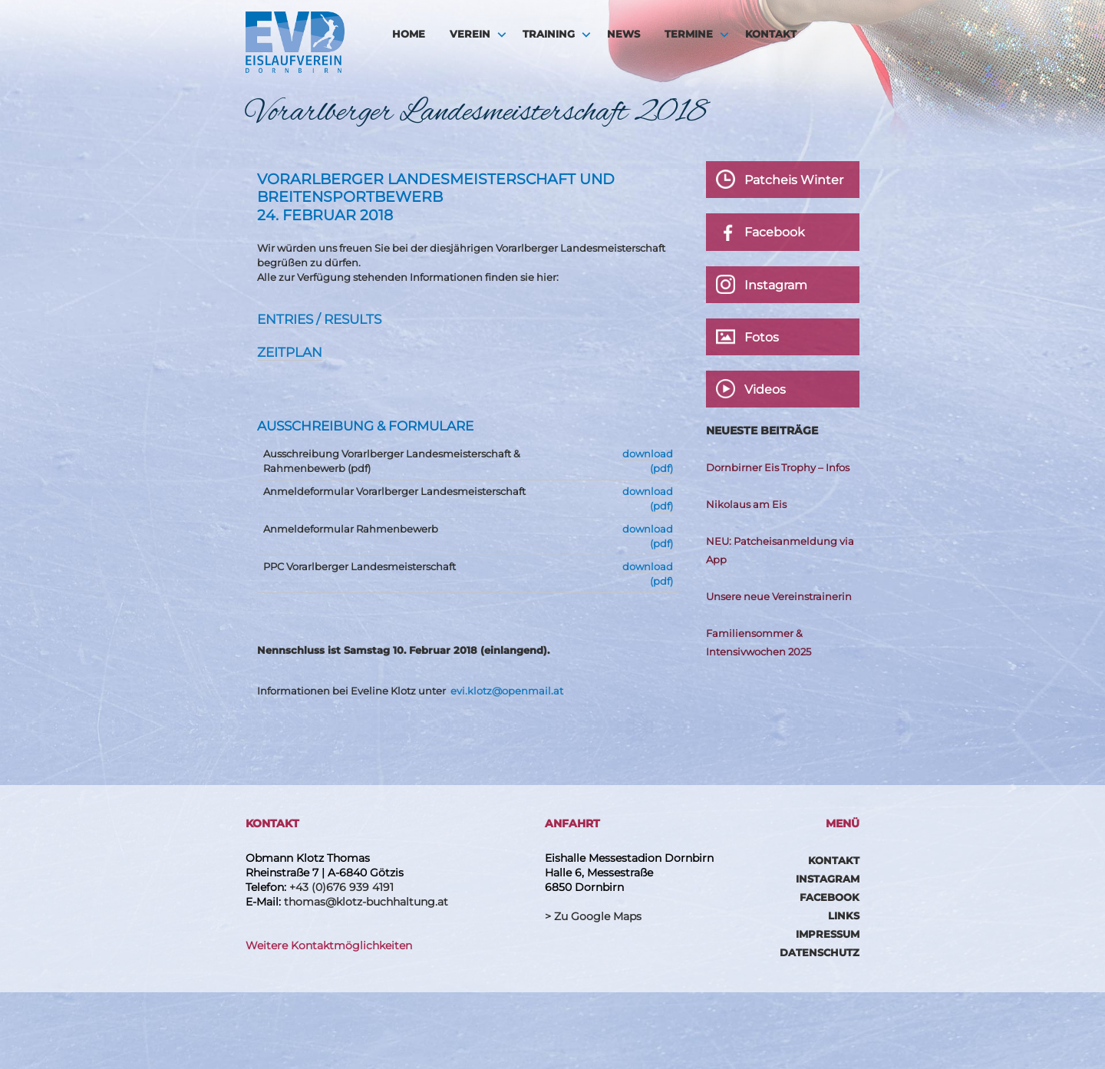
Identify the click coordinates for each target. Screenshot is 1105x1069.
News (623, 34)
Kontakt (771, 34)
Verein (470, 34)
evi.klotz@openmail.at (506, 691)
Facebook (829, 897)
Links (843, 915)
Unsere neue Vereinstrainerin (779, 596)
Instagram (827, 879)
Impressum (827, 934)
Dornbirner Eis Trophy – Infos (777, 467)
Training (549, 34)
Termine (689, 34)
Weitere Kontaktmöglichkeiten (329, 945)
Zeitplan (289, 352)
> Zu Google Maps (593, 916)
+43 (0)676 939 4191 (341, 887)
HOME (408, 34)
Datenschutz (819, 952)
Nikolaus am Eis (746, 504)
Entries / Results (319, 319)
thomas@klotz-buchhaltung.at (366, 902)
